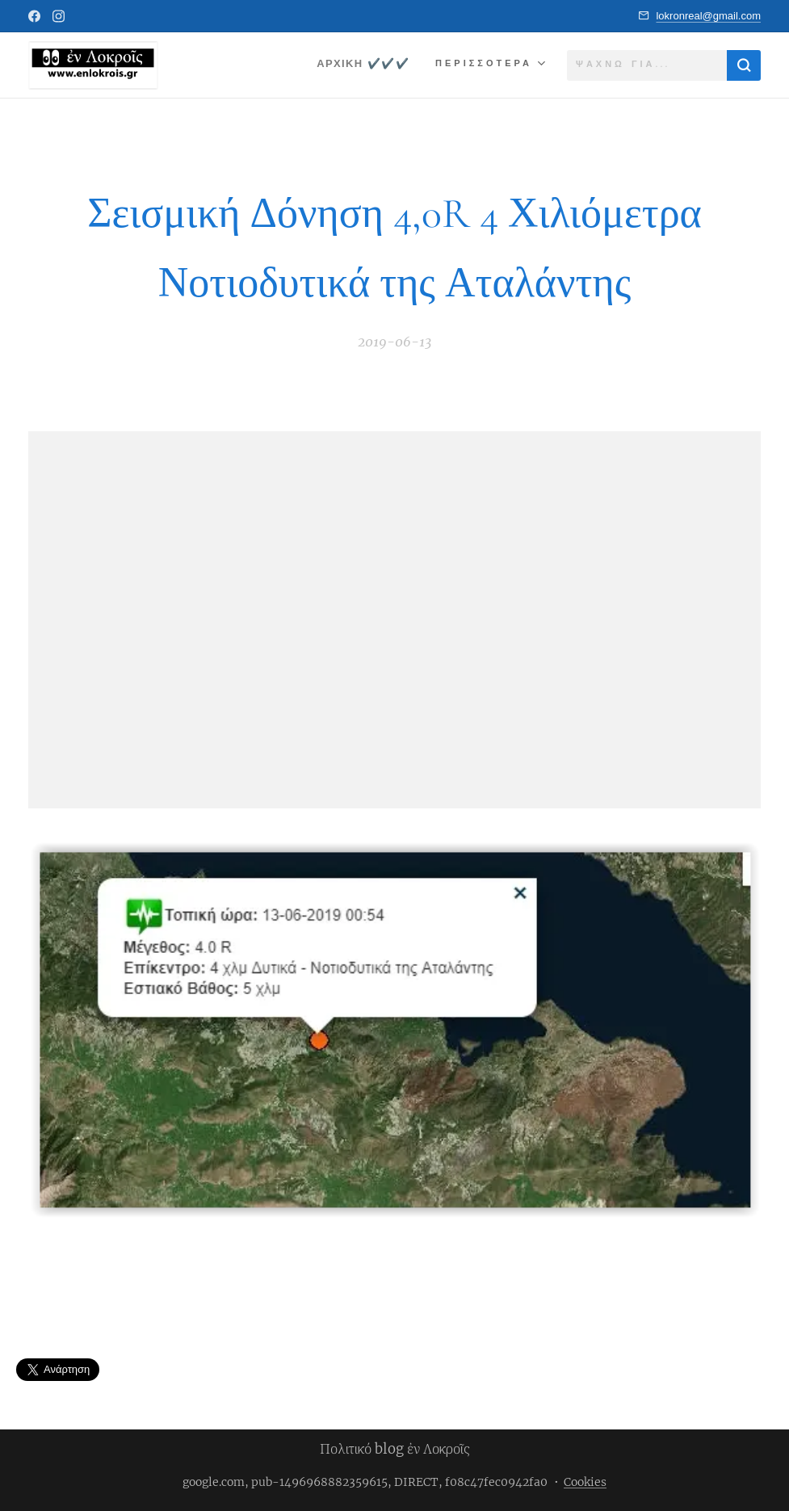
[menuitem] (362, 65)
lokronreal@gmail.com (708, 16)
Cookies (585, 1482)
